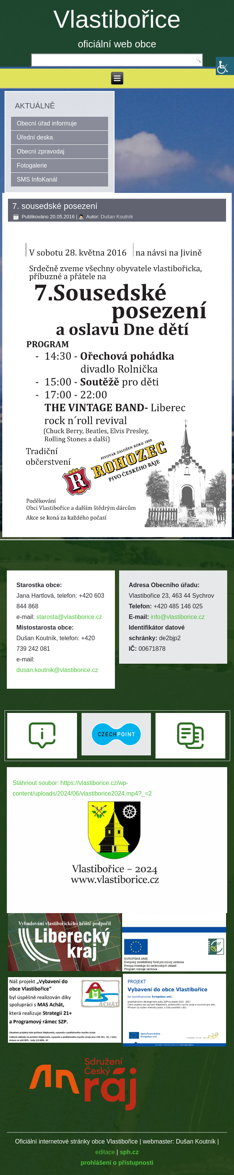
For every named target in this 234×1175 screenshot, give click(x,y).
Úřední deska (35, 137)
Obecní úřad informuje (47, 123)
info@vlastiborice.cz (178, 617)
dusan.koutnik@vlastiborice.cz (57, 670)
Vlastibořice (117, 19)
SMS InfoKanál (37, 179)
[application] (117, 829)
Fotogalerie (32, 165)
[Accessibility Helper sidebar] (225, 66)
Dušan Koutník (117, 216)
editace (105, 1152)
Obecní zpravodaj (40, 151)
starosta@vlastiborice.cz (69, 617)
